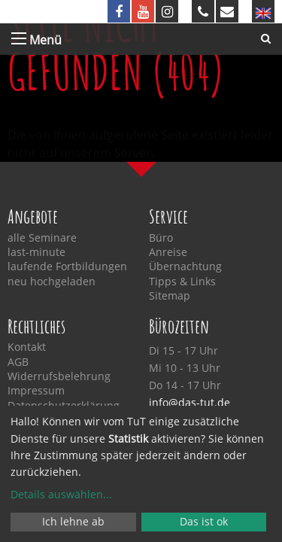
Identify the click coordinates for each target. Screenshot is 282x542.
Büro (161, 238)
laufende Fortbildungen (67, 266)
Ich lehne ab (73, 521)
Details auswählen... (61, 494)
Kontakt (27, 347)
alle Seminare (42, 238)
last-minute (36, 252)
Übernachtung (185, 266)
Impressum (36, 390)
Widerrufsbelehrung (59, 376)
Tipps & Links (182, 281)
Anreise (168, 252)
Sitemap (169, 296)
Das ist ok (204, 521)
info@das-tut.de (189, 402)
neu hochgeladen (52, 281)
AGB (18, 362)
